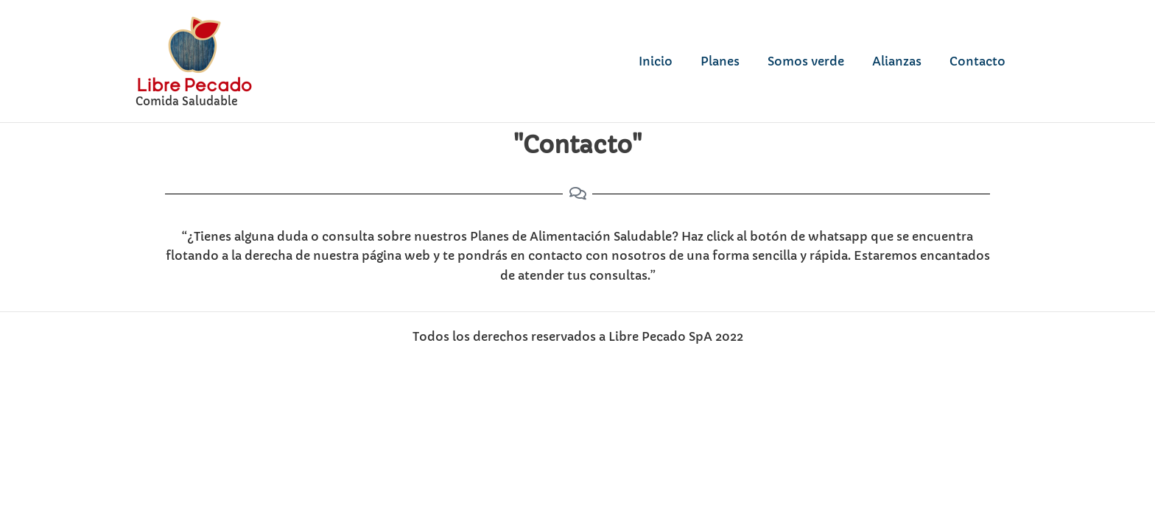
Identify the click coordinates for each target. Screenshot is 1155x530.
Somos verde (817, 61)
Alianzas (903, 61)
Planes (735, 61)
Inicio (675, 61)
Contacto (980, 61)
